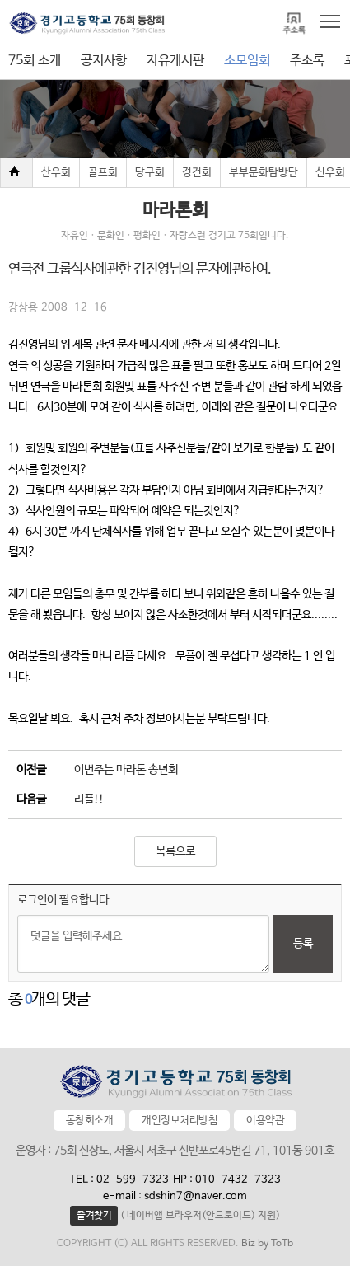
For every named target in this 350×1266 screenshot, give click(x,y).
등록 (303, 943)
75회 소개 (34, 60)
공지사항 (104, 60)
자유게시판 (175, 60)
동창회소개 (90, 1120)
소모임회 (247, 60)
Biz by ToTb (267, 1244)
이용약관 (265, 1120)
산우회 (56, 172)
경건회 (197, 172)
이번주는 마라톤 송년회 (126, 769)
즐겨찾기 (94, 1215)
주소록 (307, 60)
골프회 (103, 172)
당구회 (150, 172)
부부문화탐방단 (263, 172)
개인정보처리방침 (179, 1120)
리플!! (89, 799)
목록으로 (175, 851)
